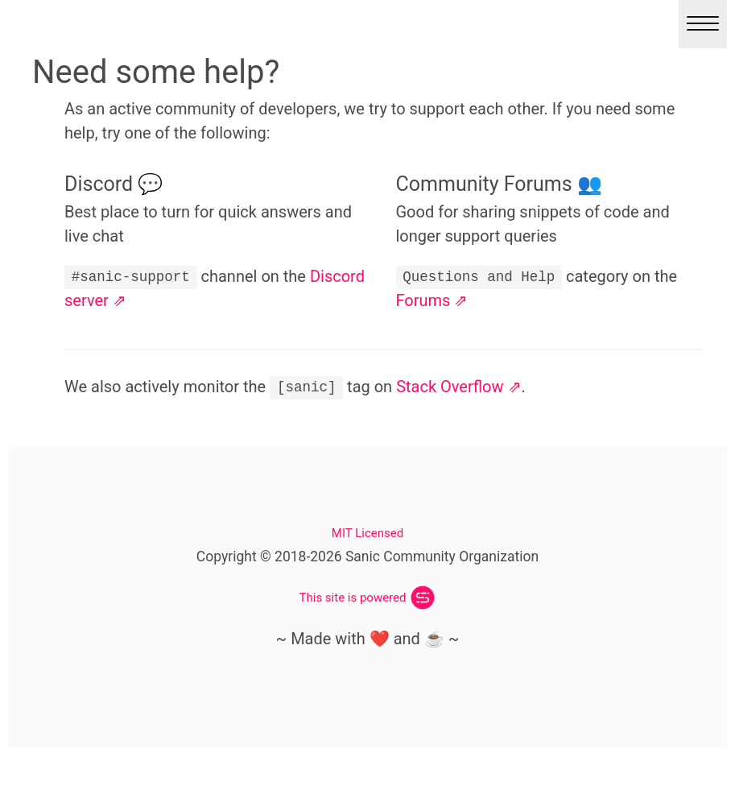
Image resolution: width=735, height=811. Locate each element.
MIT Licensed (367, 533)
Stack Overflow (449, 386)
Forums (423, 300)
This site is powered (353, 597)
